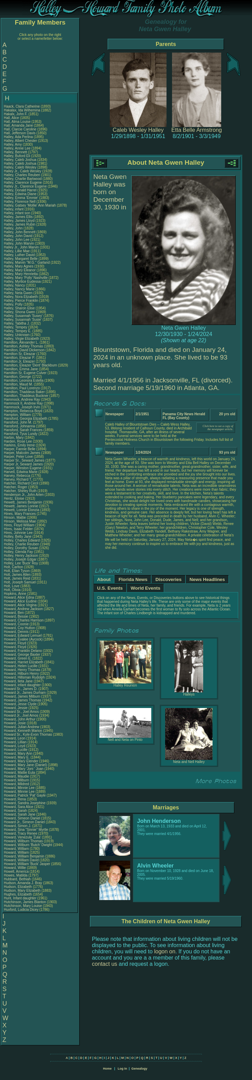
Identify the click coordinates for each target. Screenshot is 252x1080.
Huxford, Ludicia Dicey (21, 909)
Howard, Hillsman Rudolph (24, 677)
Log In (122, 1068)
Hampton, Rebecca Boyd (23, 411)
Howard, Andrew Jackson (23, 609)
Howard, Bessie (16, 616)
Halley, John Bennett (20, 232)
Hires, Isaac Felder (18, 529)
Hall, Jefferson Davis (20, 133)
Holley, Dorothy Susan (21, 548)
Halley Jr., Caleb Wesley (22, 171)
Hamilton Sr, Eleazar (20, 354)
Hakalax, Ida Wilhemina (22, 110)
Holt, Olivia (12, 590)
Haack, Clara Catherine (22, 106)
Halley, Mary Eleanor (20, 270)
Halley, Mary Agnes (18, 266)
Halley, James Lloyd (19, 221)
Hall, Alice (12, 118)
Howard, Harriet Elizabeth (23, 662)
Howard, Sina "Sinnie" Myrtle (26, 830)
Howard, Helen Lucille (20, 666)
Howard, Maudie (17, 776)
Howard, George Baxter (22, 654)
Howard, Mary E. (16, 757)
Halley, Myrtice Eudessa (22, 281)
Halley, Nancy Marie (19, 289)
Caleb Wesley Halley (137, 130)
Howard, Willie (15, 868)
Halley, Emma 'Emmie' (21, 198)
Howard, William (17, 849)
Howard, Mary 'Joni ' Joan (23, 769)
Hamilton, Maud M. (18, 384)
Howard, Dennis (16, 632)
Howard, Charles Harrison (24, 620)
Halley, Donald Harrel (20, 190)
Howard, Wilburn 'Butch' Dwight (28, 845)
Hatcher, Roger (16, 487)
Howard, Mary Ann (18, 753)
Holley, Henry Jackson (21, 555)
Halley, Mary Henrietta (21, 274)
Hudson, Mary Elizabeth (22, 890)
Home (107, 1068)
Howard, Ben (14, 613)
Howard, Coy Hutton (19, 628)
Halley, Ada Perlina (18, 137)
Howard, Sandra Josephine (25, 803)
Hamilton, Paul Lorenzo (22, 388)
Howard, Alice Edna (19, 597)
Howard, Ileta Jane (18, 681)
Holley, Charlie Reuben (21, 544)
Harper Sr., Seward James (24, 460)
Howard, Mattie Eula (19, 772)
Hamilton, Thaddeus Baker (24, 392)
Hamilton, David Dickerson (24, 350)
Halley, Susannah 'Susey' (24, 316)
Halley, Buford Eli (17, 156)
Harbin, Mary (14, 437)
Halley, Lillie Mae (17, 251)
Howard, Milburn (17, 780)
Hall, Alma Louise (17, 122)
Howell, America (16, 871)
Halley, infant (14, 209)
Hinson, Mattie (15, 517)
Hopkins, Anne (15, 594)
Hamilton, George (18, 377)
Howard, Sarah (16, 811)
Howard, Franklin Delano (23, 651)
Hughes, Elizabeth (18, 894)
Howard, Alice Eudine (20, 601)
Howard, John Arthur (19, 719)
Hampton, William (18, 415)
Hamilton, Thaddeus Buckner (26, 396)
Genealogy (139, 1068)
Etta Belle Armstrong (196, 130)
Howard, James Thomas (22, 700)
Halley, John (14, 228)
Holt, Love (12, 586)
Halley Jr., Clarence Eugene (25, 186)
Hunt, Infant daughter (20, 898)
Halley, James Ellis (18, 217)
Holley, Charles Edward (22, 540)
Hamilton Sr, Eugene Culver (25, 373)
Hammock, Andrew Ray (22, 399)
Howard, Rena (15, 799)
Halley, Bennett (16, 152)
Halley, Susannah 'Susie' (23, 319)
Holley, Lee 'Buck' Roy (21, 563)
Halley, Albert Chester (20, 141)
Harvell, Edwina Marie (20, 472)
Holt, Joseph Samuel (20, 582)
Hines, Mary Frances (20, 514)
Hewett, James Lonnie (21, 506)
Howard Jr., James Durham (25, 693)
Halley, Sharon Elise (19, 308)
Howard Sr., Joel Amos (21, 712)
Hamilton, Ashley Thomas (23, 346)
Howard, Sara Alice (18, 807)
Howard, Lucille (16, 750)
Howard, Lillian (15, 742)
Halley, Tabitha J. (17, 323)
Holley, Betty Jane (18, 536)
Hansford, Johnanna (20, 426)
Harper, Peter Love (18, 457)
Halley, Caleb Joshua (20, 160)
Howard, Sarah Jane (19, 814)
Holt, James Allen (17, 575)
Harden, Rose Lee (18, 441)
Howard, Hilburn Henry (21, 673)
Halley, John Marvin (19, 243)
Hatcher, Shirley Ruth (20, 491)
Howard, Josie (15, 723)
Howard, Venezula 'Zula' (23, 837)
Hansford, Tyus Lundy (20, 434)
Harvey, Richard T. (18, 479)
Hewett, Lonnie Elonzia (21, 510)
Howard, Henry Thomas (22, 670)
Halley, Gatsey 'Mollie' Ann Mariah (30, 205)
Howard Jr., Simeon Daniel (24, 822)
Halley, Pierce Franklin (21, 300)
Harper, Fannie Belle (19, 449)
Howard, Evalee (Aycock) (23, 639)
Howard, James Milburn (22, 696)
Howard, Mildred (17, 784)
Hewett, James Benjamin (23, 502)
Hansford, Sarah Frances (23, 430)
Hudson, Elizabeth (18, 887)
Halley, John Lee (16, 240)
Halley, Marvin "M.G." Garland (27, 262)
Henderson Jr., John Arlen (24, 495)
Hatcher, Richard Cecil (21, 483)
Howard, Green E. (18, 658)
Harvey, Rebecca (17, 476)
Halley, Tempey (16, 327)
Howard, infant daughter (23, 685)
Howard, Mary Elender (21, 761)
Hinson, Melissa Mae (20, 521)
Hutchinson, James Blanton (25, 902)
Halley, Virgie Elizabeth (21, 339)
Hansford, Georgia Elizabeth (25, 418)
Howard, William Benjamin (24, 856)
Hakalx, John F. (15, 114)
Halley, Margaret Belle (21, 259)
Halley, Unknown (17, 335)
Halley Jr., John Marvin (21, 247)
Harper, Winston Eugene (23, 468)
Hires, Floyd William (19, 525)
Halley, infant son (17, 213)
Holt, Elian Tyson (17, 571)
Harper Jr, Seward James (23, 464)
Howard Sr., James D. (20, 689)
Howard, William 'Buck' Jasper (27, 864)
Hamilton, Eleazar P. (19, 358)
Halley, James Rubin (19, 224)
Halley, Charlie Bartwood (23, 179)
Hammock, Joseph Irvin (22, 407)
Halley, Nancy (15, 285)
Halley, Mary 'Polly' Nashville (25, 278)
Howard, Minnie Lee (19, 788)
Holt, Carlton (14, 567)
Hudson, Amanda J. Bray (23, 883)
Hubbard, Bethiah (18, 879)
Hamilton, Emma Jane (21, 369)
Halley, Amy (13, 144)
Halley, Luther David (19, 255)
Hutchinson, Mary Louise (23, 906)
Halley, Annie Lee (17, 148)
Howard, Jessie (16, 708)
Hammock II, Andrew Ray (23, 403)
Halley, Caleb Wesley (20, 167)
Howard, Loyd (15, 746)
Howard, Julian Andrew (21, 727)
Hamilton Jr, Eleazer (20, 361)
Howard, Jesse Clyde (20, 704)
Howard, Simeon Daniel (22, 818)
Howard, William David (21, 860)
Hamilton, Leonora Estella (24, 380)
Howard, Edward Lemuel (23, 635)
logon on (164, 951)
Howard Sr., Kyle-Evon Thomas (28, 734)
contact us (104, 964)
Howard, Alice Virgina (20, 605)
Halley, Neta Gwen (18, 293)
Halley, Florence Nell (20, 201)
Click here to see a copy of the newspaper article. (217, 428)
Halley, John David (18, 236)
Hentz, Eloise (14, 498)
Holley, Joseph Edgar (20, 559)
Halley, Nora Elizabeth (21, 297)
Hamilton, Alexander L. (21, 342)
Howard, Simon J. (17, 826)
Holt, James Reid (17, 578)
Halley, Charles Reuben (22, 175)
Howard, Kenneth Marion (23, 731)
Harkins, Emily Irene (19, 445)
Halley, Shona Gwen (19, 312)
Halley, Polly (14, 304)
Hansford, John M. (18, 422)
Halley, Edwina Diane (20, 194)
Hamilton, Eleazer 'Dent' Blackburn (30, 365)
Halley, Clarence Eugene (23, 182)
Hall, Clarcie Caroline (20, 129)
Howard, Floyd (15, 643)
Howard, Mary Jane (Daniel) (25, 765)
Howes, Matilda (16, 875)
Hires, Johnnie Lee (18, 533)
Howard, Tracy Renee (20, 833)
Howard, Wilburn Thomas (23, 841)
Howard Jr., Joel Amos (21, 715)
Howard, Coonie (16, 624)
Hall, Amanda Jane (18, 125)
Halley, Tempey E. (18, 331)
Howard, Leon (15, 738)
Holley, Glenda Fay (18, 552)
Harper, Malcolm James (22, 453)
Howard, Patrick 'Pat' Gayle (25, 795)
